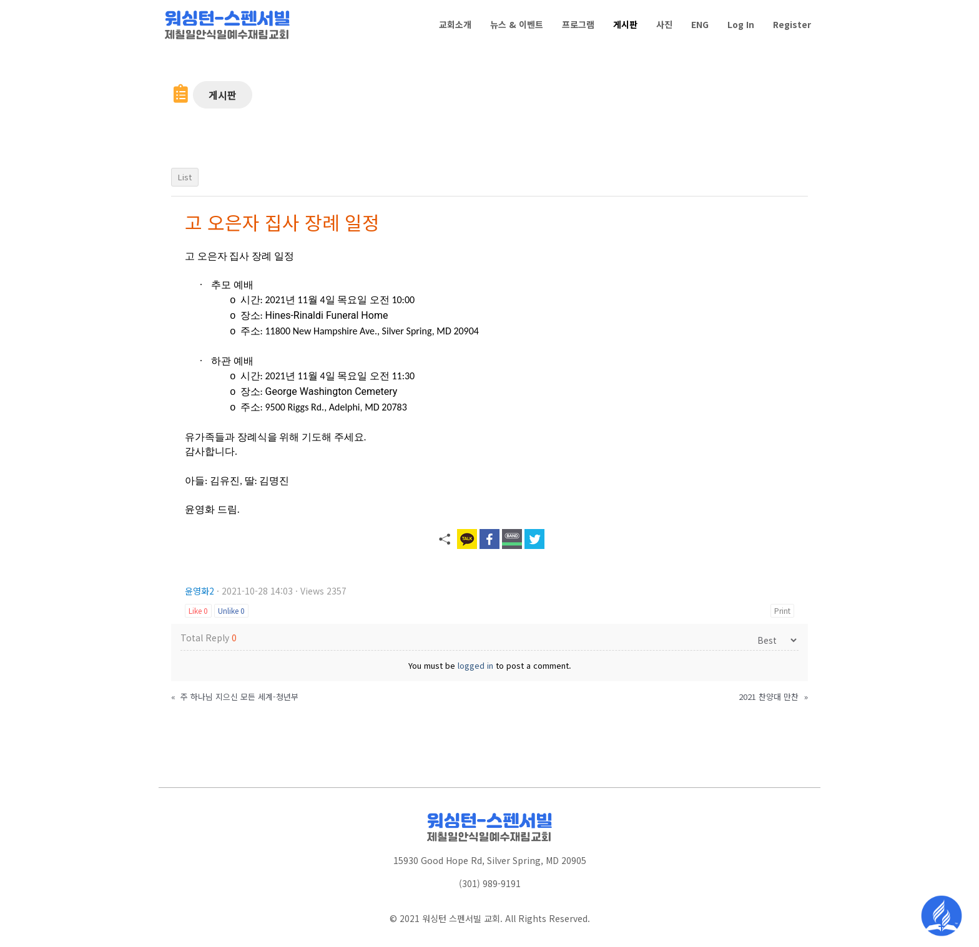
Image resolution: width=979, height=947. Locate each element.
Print (782, 610)
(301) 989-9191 (490, 883)
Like (198, 610)
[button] (222, 95)
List (185, 177)
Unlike (231, 610)
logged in (475, 665)
